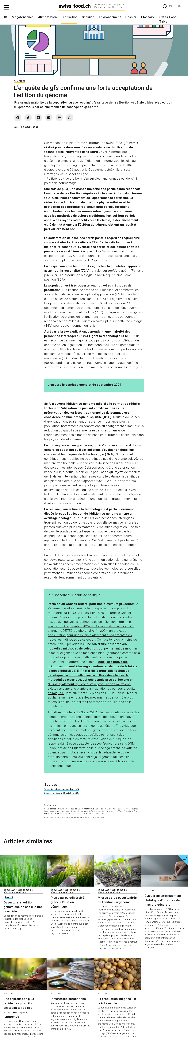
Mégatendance (23, 17)
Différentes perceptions (68, 999)
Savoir (9, 897)
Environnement (110, 17)
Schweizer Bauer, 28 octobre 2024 (61, 793)
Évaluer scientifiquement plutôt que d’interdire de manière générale (163, 900)
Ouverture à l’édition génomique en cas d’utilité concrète (23, 907)
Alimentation (47, 17)
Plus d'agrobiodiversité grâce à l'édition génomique (67, 902)
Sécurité (88, 17)
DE (170, 5)
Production (69, 17)
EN (179, 5)
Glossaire (148, 17)
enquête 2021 (55, 156)
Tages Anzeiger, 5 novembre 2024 (61, 789)
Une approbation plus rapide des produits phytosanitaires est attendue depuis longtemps (19, 1007)
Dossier (131, 17)
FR (175, 5)
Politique (19, 81)
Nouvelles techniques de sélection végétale (18, 891)
